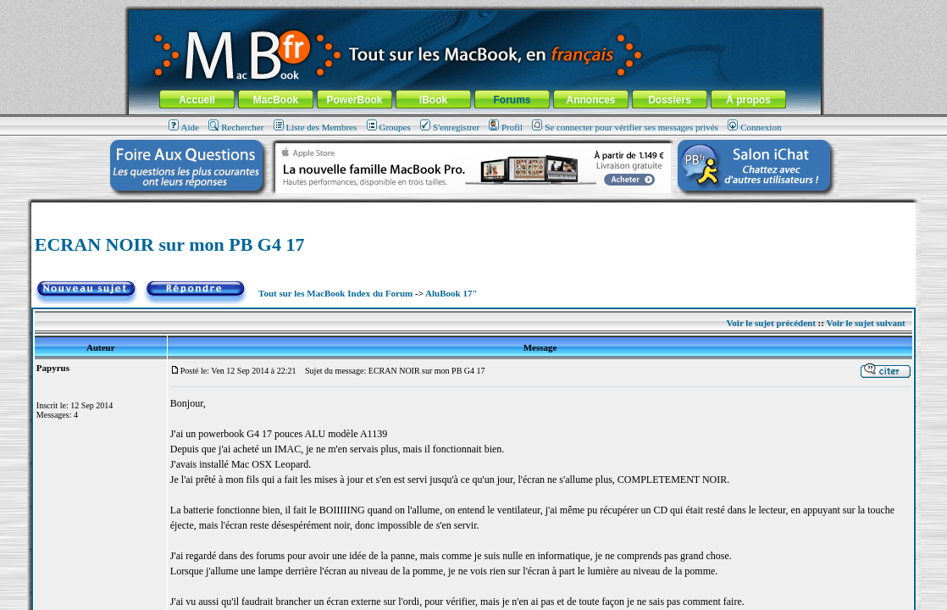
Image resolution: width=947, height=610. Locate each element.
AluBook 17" (451, 293)
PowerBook (354, 100)
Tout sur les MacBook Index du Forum (335, 293)
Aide (184, 127)
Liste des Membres (315, 127)
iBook (433, 100)
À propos (748, 100)
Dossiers (669, 100)
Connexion (754, 127)
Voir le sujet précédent (770, 323)
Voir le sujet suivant (865, 323)
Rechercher (235, 127)
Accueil (197, 100)
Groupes (389, 127)
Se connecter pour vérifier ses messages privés (625, 127)
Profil (506, 127)
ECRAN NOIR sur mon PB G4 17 (170, 244)
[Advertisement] (473, 208)
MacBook (275, 100)
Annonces (590, 100)
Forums (511, 100)
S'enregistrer (449, 127)
